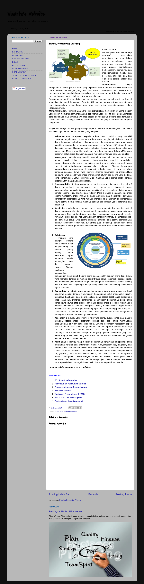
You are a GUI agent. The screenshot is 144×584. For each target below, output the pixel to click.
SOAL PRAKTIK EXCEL (22, 79)
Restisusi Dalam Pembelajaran (68, 397)
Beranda (93, 494)
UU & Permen (18, 55)
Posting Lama (123, 494)
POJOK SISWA (18, 65)
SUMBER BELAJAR (20, 59)
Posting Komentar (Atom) (70, 500)
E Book (15, 62)
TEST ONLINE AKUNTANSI (24, 75)
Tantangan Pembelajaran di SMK (70, 394)
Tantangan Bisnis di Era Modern (66, 511)
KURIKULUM (17, 52)
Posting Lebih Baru (60, 494)
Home (14, 48)
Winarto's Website (26, 14)
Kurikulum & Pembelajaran (66, 412)
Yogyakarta (19, 88)
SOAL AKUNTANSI (20, 69)
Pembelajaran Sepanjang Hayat (69, 401)
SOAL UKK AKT (19, 72)
